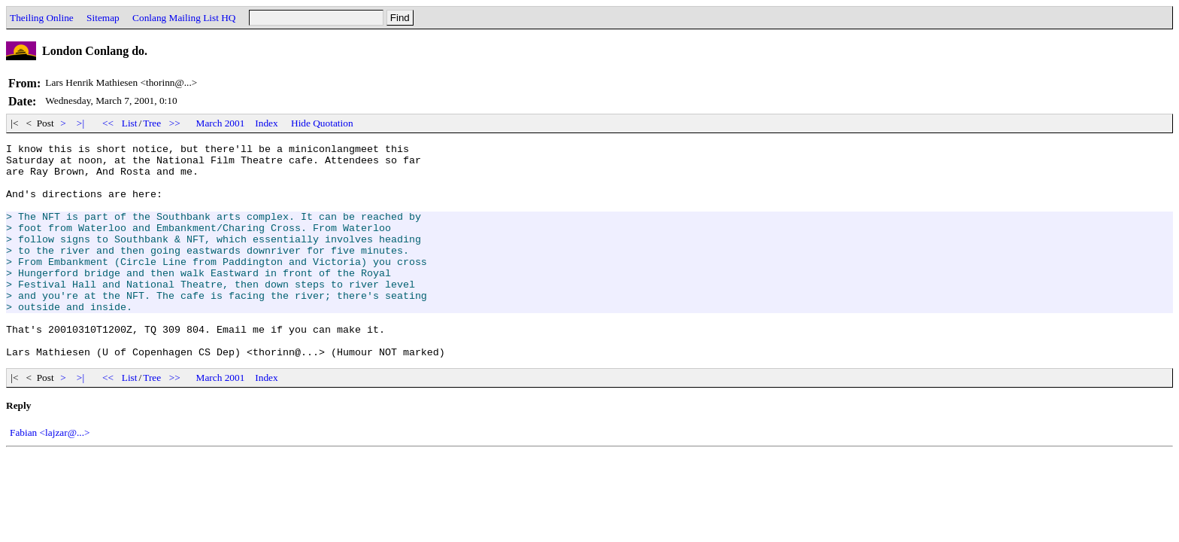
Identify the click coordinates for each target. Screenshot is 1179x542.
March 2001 (220, 123)
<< (108, 123)
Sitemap (103, 17)
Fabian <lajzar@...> (50, 475)
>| (80, 123)
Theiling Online (42, 17)
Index (266, 123)
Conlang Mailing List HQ (183, 17)
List (130, 123)
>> (175, 123)
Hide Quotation (322, 123)
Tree (152, 123)
